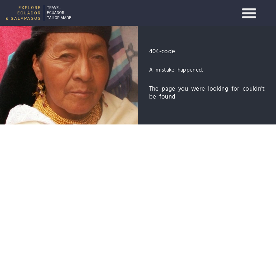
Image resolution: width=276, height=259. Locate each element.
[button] (249, 13)
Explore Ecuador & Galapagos (23, 13)
